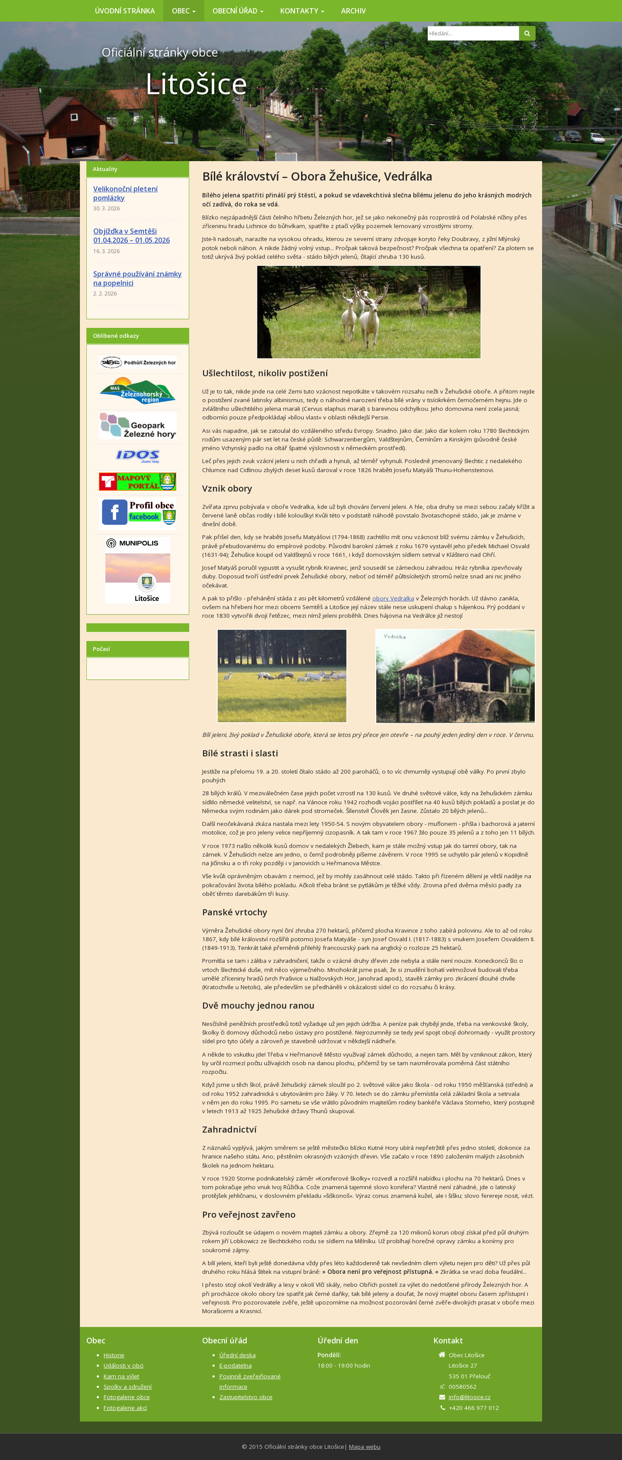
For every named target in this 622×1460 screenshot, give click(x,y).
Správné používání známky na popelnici (137, 278)
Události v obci (123, 1365)
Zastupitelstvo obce (246, 1397)
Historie (114, 1355)
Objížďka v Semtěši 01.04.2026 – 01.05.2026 (131, 235)
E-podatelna (235, 1365)
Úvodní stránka (125, 11)
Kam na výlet (121, 1376)
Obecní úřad (238, 11)
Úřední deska (237, 1355)
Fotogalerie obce (127, 1397)
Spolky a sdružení (128, 1386)
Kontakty (302, 11)
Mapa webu (365, 1446)
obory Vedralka (393, 598)
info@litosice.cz (470, 1397)
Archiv (353, 11)
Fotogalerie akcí (125, 1408)
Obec (184, 11)
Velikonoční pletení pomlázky (125, 193)
